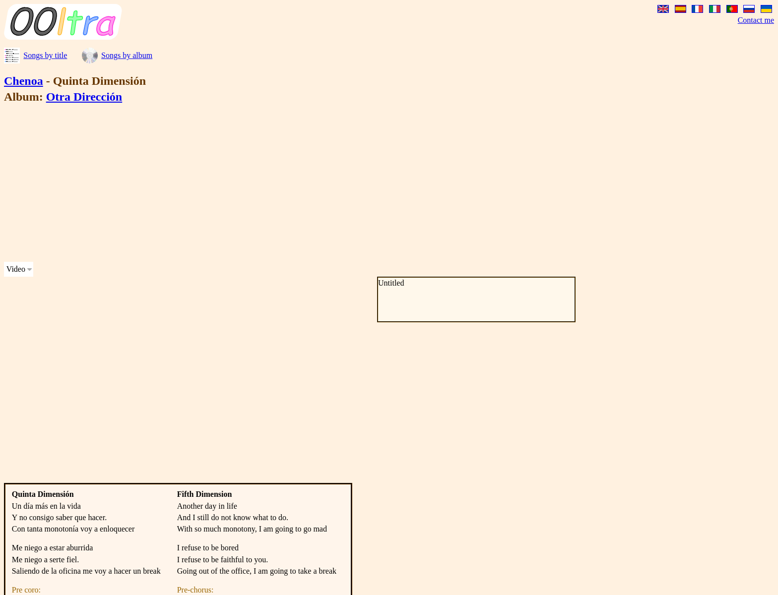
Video (15, 269)
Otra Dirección (84, 96)
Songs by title (45, 55)
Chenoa (23, 80)
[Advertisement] (301, 184)
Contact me (756, 20)
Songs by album (126, 55)
